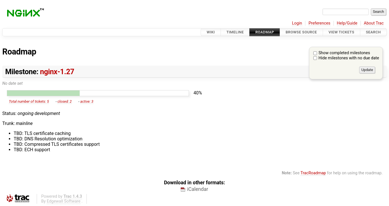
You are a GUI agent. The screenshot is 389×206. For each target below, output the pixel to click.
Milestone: (39, 71)
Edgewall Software (64, 201)
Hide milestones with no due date (348, 58)
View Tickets (341, 32)
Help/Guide (347, 23)
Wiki (211, 32)
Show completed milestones (344, 53)
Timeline (235, 32)
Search (373, 32)
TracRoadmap (313, 173)
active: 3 (86, 101)
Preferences (319, 23)
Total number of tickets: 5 (29, 101)
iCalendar (197, 189)
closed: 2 (64, 101)
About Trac (374, 23)
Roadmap (264, 32)
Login (297, 23)
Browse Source (301, 32)
